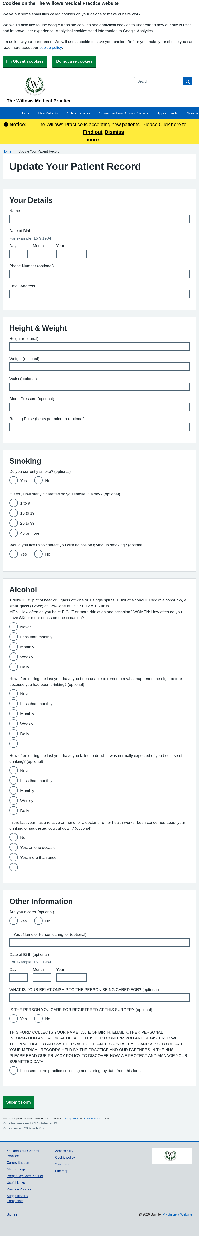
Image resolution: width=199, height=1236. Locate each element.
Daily (24, 667)
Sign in (12, 1214)
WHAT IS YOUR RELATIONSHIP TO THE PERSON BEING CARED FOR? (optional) (84, 990)
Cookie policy (65, 1157)
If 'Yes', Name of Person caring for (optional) (48, 934)
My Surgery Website (177, 1214)
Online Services (78, 113)
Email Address (22, 286)
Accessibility (64, 1150)
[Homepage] (68, 90)
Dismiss (114, 131)
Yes (23, 481)
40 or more (29, 533)
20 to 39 (27, 523)
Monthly (27, 647)
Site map (61, 1170)
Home (24, 113)
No (47, 481)
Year (60, 246)
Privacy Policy (70, 1118)
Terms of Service (93, 1118)
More (193, 113)
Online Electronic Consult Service (123, 113)
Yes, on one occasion (39, 847)
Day (13, 246)
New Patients (48, 113)
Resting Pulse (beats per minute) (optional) (47, 419)
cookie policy (50, 48)
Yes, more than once (38, 858)
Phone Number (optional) (31, 266)
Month (38, 246)
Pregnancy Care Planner (25, 1176)
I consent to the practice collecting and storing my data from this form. (81, 1071)
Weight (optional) (24, 359)
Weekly (26, 657)
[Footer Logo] (172, 1156)
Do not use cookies (74, 61)
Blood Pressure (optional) (31, 399)
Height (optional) (23, 339)
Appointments (167, 113)
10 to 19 (27, 513)
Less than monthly (36, 637)
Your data (62, 1164)
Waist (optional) (23, 379)
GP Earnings (16, 1169)
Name (14, 211)
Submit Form (18, 1102)
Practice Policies (19, 1189)
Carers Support (18, 1162)
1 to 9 (25, 503)
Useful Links (16, 1182)
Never (25, 627)
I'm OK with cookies (25, 61)
